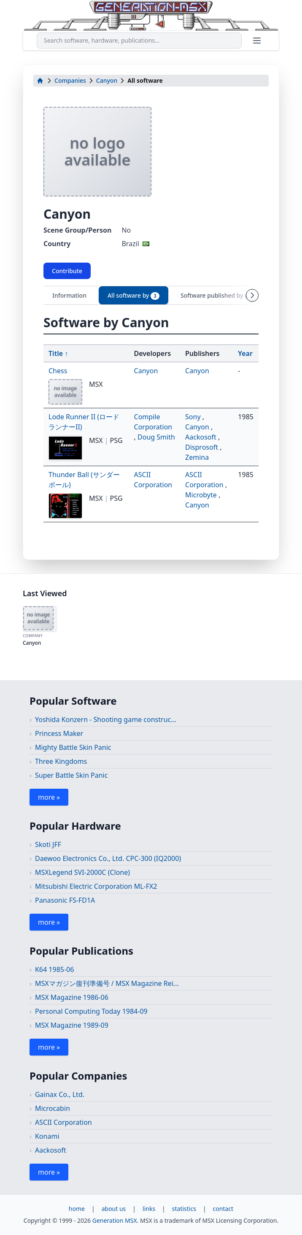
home (77, 1209)
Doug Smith (156, 437)
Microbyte (201, 494)
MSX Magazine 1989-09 (71, 1025)
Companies (70, 80)
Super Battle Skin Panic (71, 775)
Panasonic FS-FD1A (65, 900)
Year (245, 353)
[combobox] (139, 41)
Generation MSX (114, 1220)
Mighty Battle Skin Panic (73, 747)
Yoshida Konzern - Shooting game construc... (105, 719)
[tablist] (151, 295)
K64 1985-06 (54, 969)
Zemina (197, 457)
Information (69, 295)
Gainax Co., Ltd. (59, 1094)
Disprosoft (202, 447)
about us (114, 1209)
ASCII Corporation (63, 1122)
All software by (133, 295)
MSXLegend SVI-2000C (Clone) (82, 872)
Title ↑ (58, 353)
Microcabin (52, 1108)
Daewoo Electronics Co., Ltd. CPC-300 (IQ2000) (108, 858)
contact (223, 1209)
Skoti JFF (48, 844)
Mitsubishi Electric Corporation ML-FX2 (96, 886)
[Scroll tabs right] (252, 295)
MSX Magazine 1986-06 (71, 997)
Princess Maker (59, 733)
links (149, 1209)
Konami (47, 1136)
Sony (193, 416)
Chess (58, 370)
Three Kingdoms (61, 761)
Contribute (67, 271)
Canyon (106, 80)
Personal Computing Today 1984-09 (91, 1011)
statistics (184, 1209)
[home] (40, 80)
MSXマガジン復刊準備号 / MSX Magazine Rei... (107, 983)
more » (49, 797)
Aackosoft (201, 437)
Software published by (217, 295)
